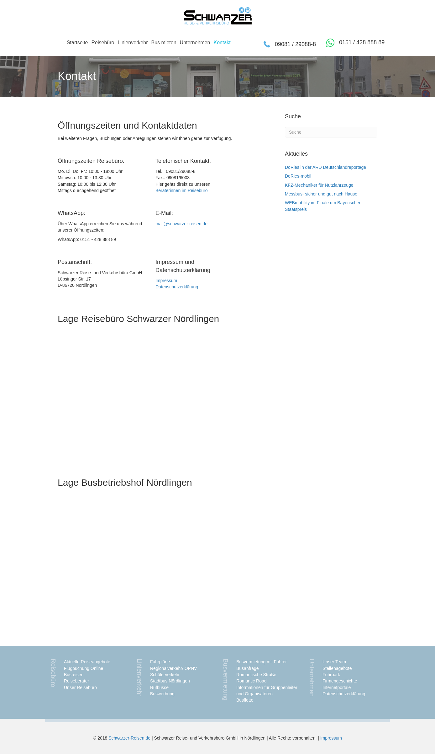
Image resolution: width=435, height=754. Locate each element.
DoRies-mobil (298, 176)
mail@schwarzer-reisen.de (181, 223)
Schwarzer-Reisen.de (129, 738)
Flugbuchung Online (83, 668)
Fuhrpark (331, 674)
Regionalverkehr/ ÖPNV (173, 668)
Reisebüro (102, 42)
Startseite (77, 42)
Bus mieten (163, 42)
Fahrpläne (160, 661)
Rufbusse (159, 687)
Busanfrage (247, 668)
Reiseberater (76, 680)
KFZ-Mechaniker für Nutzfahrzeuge (319, 185)
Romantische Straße (256, 674)
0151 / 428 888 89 (362, 42)
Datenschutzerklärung (176, 286)
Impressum (166, 280)
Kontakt (221, 42)
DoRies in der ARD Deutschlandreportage (325, 167)
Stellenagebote (337, 668)
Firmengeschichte (339, 680)
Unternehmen (195, 42)
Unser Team (334, 661)
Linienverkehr (133, 42)
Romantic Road (251, 680)
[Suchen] (331, 132)
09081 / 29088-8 (295, 44)
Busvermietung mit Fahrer (261, 661)
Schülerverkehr (165, 674)
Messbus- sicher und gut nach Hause (321, 193)
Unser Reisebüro (80, 687)
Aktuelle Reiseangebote (87, 661)
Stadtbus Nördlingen (170, 680)
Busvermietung (225, 679)
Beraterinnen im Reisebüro (181, 190)
